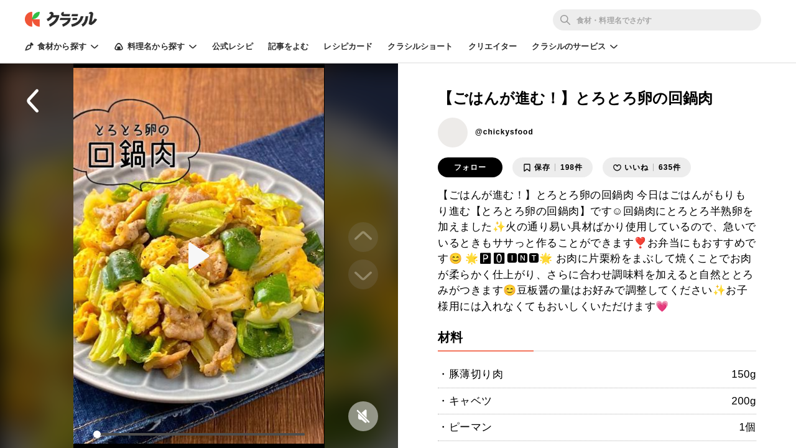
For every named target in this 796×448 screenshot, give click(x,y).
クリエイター (492, 46)
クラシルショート (420, 46)
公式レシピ (232, 46)
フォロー (470, 167)
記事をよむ (288, 46)
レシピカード (348, 46)
